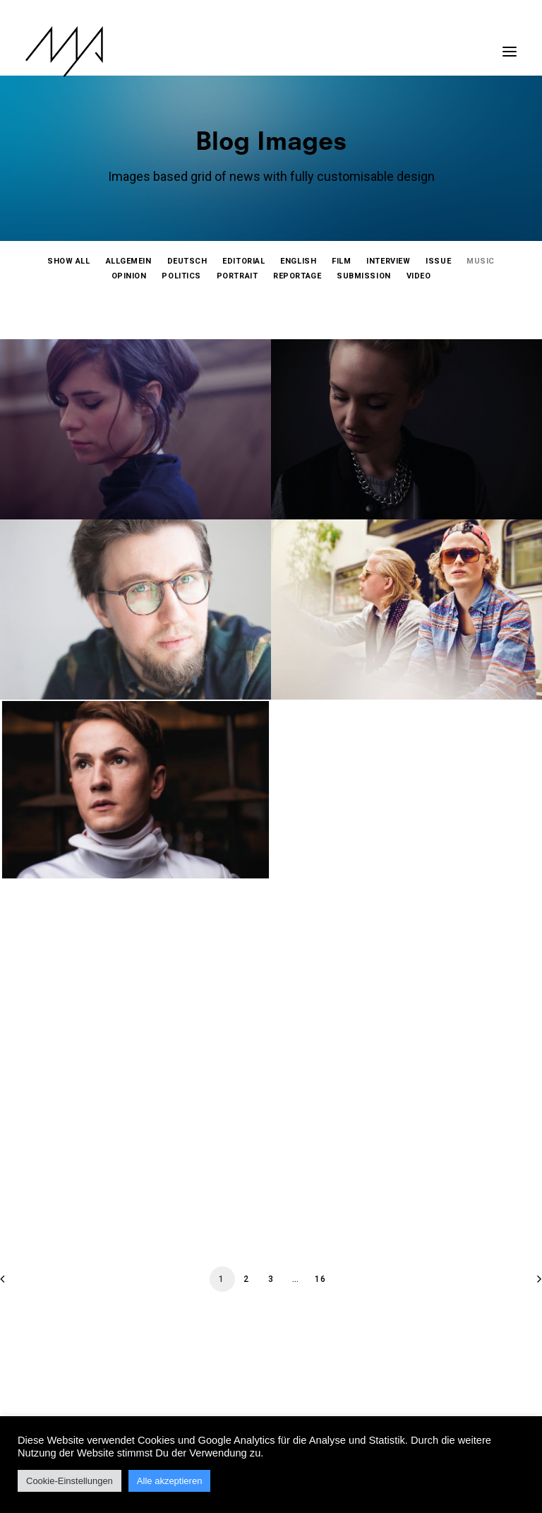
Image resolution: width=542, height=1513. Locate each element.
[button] (509, 44)
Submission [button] (364, 276)
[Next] (523, 1284)
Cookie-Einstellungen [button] (69, 1481)
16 (320, 1279)
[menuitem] (68, 261)
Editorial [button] (243, 261)
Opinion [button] (129, 276)
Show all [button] (68, 261)
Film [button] (341, 261)
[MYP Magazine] (64, 51)
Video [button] (418, 276)
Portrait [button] (237, 276)
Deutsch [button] (187, 261)
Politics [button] (181, 276)
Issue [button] (438, 261)
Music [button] (480, 261)
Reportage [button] (297, 276)
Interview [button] (388, 261)
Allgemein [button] (129, 261)
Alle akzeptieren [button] (170, 1481)
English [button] (298, 261)
